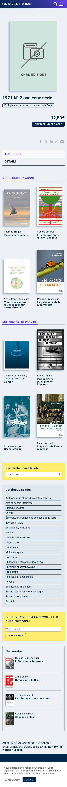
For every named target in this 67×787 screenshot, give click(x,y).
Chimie (9, 512)
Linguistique (12, 542)
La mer (8, 382)
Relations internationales (19, 576)
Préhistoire (12, 571)
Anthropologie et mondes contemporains (28, 498)
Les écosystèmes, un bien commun (48, 236)
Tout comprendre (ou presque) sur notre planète (15, 305)
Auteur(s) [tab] (13, 154)
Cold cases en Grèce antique (13, 447)
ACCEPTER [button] (29, 780)
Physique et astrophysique (20, 566)
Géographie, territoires (18, 527)
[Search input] (31, 474)
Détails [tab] (11, 161)
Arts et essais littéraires (19, 503)
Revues (10, 581)
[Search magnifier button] (59, 474)
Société (10, 601)
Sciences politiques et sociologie (24, 591)
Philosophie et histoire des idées (24, 562)
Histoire (10, 532)
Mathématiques (14, 552)
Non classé (12, 557)
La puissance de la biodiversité (48, 303)
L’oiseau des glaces (16, 235)
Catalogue (30, 743)
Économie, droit (14, 522)
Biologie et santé (15, 507)
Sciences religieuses (17, 596)
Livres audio (12, 547)
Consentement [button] (12, 779)
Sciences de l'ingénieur (18, 586)
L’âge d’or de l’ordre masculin (49, 447)
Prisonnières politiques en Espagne (45, 381)
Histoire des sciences (18, 537)
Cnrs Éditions (11, 743)
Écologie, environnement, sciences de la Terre (28, 105)
